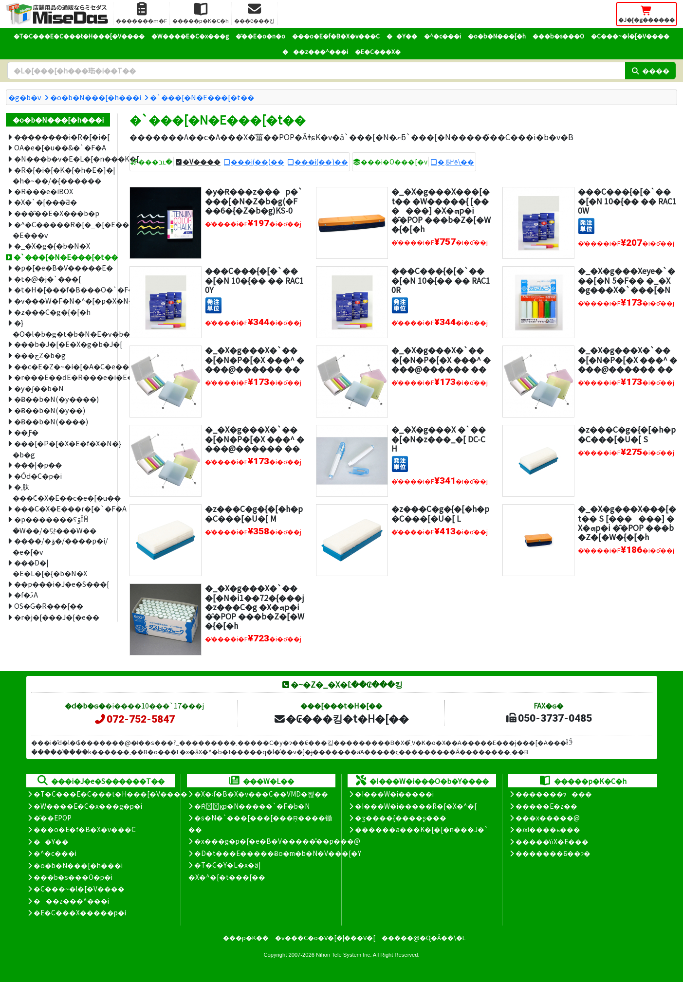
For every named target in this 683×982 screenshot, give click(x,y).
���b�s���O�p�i (73, 877)
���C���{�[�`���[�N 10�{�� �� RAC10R (440, 280)
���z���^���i (315, 51)
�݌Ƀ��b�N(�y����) (56, 399)
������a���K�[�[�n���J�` (421, 829)
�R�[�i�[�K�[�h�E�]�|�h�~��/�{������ (61, 175)
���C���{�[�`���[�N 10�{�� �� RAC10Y (254, 280)
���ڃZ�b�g (40, 355)
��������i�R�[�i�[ (62, 136)
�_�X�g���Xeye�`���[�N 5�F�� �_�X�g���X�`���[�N (626, 280)
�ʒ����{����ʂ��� (400, 817)
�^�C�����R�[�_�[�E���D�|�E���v (61, 229)
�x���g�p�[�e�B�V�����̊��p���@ (277, 841)
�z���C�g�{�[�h (52, 312)
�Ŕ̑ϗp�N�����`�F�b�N (252, 806)
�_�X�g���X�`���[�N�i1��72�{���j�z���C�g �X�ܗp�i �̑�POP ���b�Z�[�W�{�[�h (254, 606)
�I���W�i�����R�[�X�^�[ (416, 806)
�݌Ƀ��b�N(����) (51, 421)
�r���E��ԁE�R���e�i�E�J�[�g (62, 377)
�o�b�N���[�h (497, 36)
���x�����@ (548, 817)
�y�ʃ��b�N (39, 388)
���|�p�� (38, 464)
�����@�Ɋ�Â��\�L (423, 937)
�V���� (202, 161)
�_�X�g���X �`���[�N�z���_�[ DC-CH (438, 438)
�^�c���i (442, 36)
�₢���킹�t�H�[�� (341, 718)
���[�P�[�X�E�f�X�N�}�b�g (61, 448)
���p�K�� (246, 937)
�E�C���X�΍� (378, 51)
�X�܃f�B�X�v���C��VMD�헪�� (261, 794)
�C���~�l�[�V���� (630, 36)
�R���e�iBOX (43, 191)
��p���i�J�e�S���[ (61, 584)
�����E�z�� (546, 806)
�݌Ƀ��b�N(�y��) (49, 410)
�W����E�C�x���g (190, 36)
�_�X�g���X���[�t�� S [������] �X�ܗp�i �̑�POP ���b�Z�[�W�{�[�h (627, 523)
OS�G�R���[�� (48, 605)
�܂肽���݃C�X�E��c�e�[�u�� (61, 492)
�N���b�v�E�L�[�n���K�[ (62, 158)
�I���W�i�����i (394, 794)
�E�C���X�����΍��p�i (80, 912)
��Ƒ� (26, 432)
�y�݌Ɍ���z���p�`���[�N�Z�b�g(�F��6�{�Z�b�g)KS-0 (254, 200)
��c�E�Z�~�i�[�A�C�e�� (62, 366)
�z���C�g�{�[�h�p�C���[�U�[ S (627, 433)
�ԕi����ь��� (548, 829)
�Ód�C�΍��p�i (38, 476)
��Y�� (402, 36)
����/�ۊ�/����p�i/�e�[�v (60, 546)
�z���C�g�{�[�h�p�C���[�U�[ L (440, 513)
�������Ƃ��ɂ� (553, 853)
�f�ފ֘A (26, 594)
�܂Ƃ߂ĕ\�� (456, 161)
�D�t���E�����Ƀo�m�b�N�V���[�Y (277, 853)
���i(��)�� (257, 161)
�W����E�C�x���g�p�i (88, 806)
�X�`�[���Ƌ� (45, 202)
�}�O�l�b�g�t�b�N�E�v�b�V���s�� (61, 328)
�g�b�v (24, 97)
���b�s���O (558, 36)
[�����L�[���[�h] (316, 70)
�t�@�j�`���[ (47, 278)
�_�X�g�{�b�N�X (52, 245)
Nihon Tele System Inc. (343, 955)
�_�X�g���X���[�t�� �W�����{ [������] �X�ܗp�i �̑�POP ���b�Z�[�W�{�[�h (441, 210)
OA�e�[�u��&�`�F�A (60, 147)
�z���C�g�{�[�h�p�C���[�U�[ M (254, 513)
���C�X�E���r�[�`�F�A (62, 508)
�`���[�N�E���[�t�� (202, 97)
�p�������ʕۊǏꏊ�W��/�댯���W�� (54, 524)
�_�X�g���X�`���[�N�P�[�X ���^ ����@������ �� (254, 359)
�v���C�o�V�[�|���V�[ (325, 937)
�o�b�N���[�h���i (95, 97)
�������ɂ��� (554, 794)
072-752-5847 (134, 719)
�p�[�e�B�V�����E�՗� (62, 267)
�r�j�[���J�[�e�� (56, 617)
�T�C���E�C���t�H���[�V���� (79, 36)
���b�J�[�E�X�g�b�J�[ (62, 344)
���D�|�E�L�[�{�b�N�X (50, 568)
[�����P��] (586, 225)
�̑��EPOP (53, 817)
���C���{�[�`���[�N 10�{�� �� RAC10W (627, 200)
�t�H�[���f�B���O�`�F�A (62, 289)
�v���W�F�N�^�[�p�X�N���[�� (62, 300)
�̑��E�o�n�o (260, 36)
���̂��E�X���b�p (56, 213)
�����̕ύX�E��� (552, 841)
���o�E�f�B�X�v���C (336, 36)
